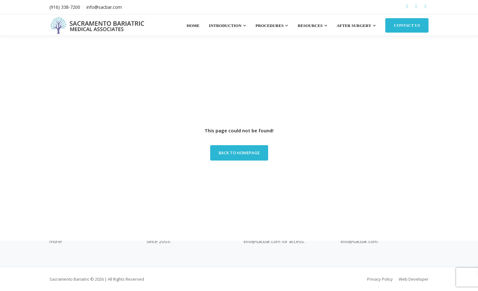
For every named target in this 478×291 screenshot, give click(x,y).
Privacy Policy (380, 279)
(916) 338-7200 (64, 7)
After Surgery (354, 25)
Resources (310, 25)
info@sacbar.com (104, 7)
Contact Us (407, 25)
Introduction (225, 25)
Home (193, 25)
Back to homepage (239, 153)
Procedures (270, 25)
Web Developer (414, 279)
